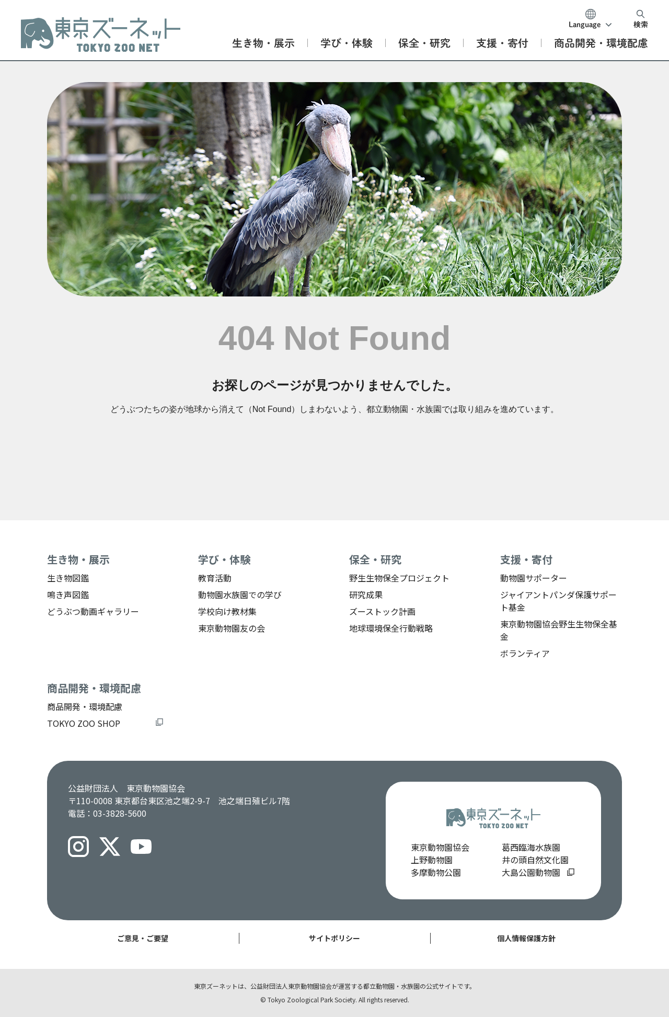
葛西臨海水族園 (531, 847)
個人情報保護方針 (526, 938)
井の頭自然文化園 (535, 859)
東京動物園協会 (440, 847)
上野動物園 (432, 859)
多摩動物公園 (436, 872)
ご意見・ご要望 (142, 938)
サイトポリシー (334, 938)
